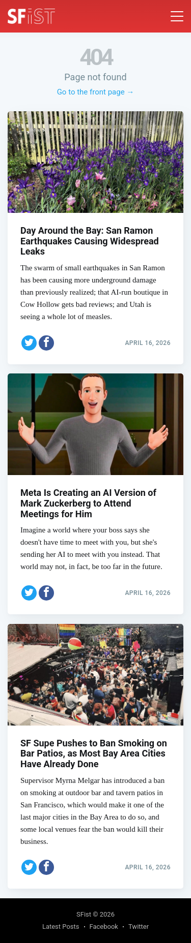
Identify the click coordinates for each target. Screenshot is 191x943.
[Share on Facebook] (46, 343)
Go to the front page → (95, 92)
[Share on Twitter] (29, 343)
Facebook (104, 926)
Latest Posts (60, 926)
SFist (83, 914)
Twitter (138, 926)
